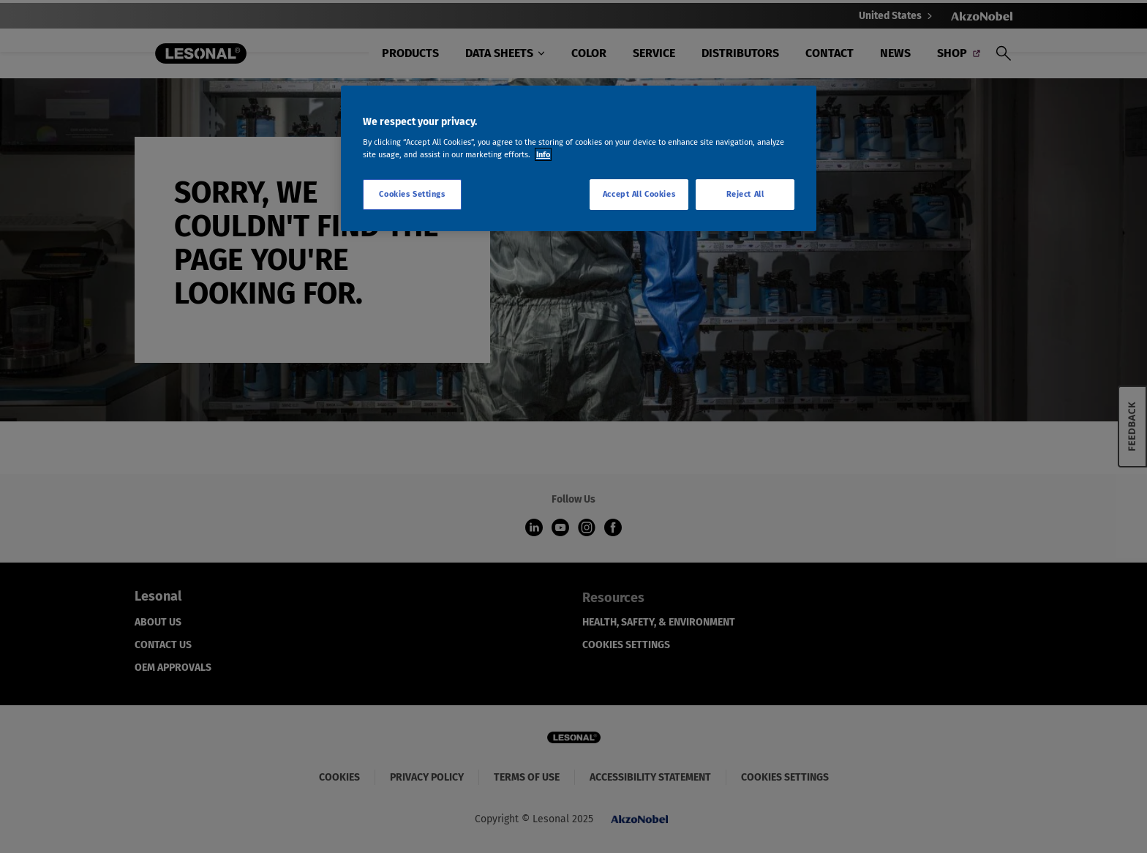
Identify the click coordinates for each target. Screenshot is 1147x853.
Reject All (745, 194)
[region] (578, 159)
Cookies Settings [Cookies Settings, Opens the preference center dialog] (412, 194)
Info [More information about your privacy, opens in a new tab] (543, 154)
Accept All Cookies (639, 194)
